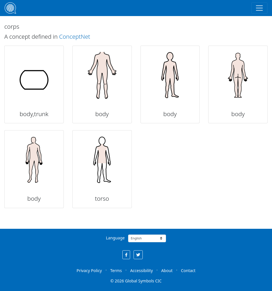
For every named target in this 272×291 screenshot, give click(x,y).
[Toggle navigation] (259, 8)
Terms (116, 270)
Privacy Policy (89, 270)
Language (115, 238)
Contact (188, 270)
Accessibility (141, 270)
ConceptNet (74, 36)
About (167, 270)
